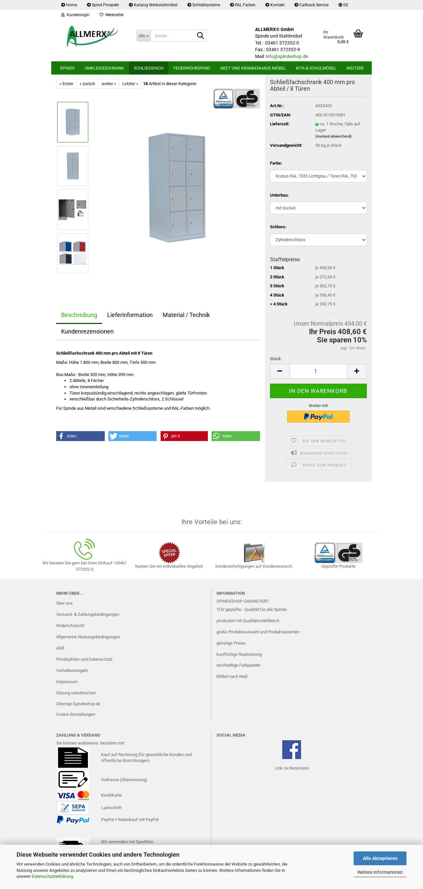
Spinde (67, 68)
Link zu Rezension (292, 768)
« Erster (66, 83)
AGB (60, 648)
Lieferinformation (130, 314)
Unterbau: (279, 195)
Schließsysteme (203, 5)
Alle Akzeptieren (380, 858)
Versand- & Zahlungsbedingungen (87, 614)
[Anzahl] (318, 371)
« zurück (87, 83)
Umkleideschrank (104, 68)
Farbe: (276, 163)
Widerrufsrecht (70, 625)
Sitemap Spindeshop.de (78, 703)
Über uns (64, 603)
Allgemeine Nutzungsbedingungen (88, 636)
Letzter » (130, 83)
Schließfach (149, 68)
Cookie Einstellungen (75, 714)
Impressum (67, 681)
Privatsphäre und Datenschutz (84, 659)
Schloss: (278, 226)
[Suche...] (143, 36)
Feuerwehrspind (191, 68)
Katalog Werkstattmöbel (153, 5)
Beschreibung (79, 314)
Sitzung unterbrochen (76, 692)
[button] (343, 5)
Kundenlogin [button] (75, 15)
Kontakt (275, 5)
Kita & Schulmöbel (316, 68)
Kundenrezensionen (87, 331)
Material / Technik (186, 314)
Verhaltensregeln (72, 670)
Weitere (355, 68)
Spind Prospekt (103, 5)
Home (69, 5)
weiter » (108, 83)
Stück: (276, 358)
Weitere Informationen (380, 872)
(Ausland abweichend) (333, 136)
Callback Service (311, 5)
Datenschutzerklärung (52, 876)
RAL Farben (242, 5)
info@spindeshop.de (287, 56)
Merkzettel (111, 15)
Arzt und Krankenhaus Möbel (253, 68)
